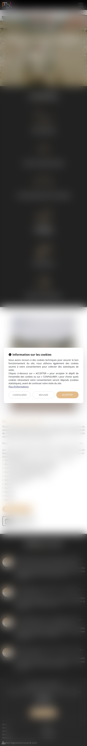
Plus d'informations (19, 386)
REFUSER (43, 394)
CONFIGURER (20, 394)
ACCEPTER (67, 394)
